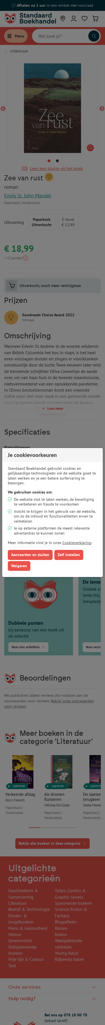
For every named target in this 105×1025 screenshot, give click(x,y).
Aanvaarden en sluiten (30, 554)
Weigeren (19, 565)
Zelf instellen (69, 554)
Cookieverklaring (76, 542)
